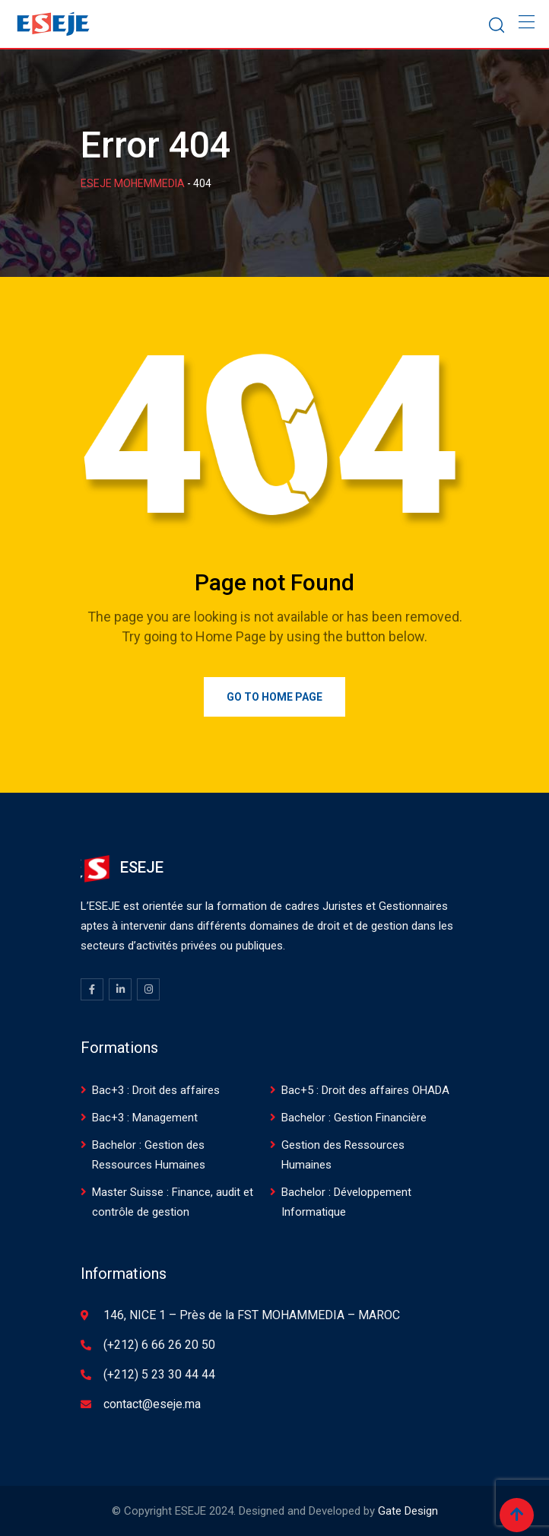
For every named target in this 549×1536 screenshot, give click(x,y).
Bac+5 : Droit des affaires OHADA (365, 1090)
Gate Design (408, 1511)
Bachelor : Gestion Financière (354, 1117)
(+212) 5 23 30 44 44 (159, 1374)
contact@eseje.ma (152, 1404)
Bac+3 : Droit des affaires (156, 1090)
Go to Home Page (274, 697)
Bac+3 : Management (145, 1117)
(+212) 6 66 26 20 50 (159, 1344)
